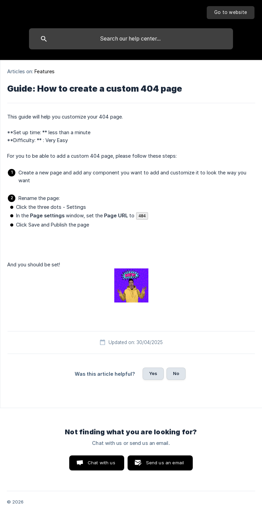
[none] (230, 12)
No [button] (176, 373)
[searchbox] (131, 38)
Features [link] (44, 71)
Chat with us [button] (101, 462)
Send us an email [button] (165, 462)
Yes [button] (153, 373)
